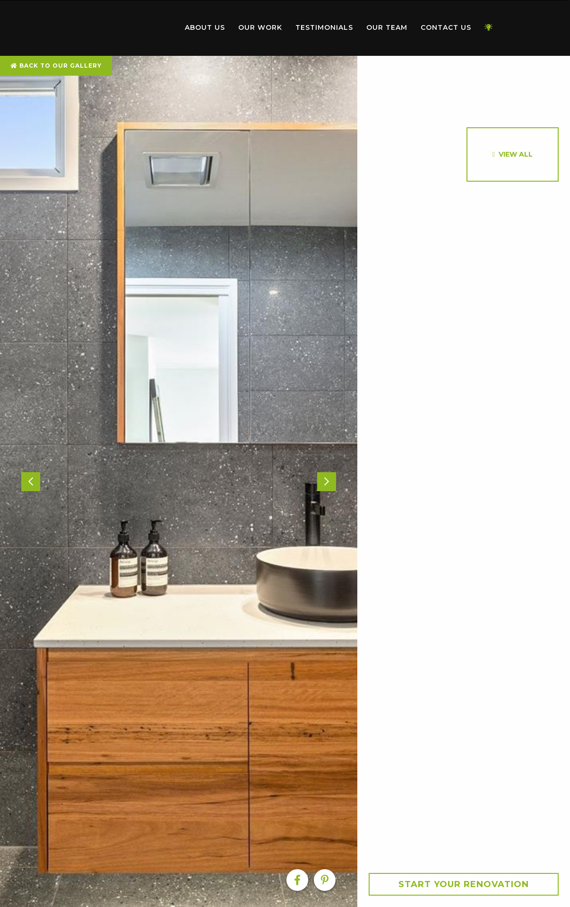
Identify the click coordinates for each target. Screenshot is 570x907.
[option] (178, 481)
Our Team (386, 27)
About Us (205, 27)
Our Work (260, 27)
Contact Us (446, 27)
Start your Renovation (463, 884)
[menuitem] (124, 28)
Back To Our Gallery (56, 65)
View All (516, 154)
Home (124, 26)
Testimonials (324, 27)
